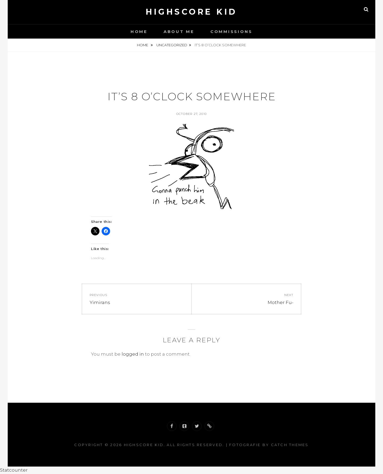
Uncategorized (171, 45)
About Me (179, 31)
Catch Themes (290, 445)
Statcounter (14, 470)
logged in (133, 354)
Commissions (231, 31)
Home (139, 31)
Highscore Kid (191, 12)
